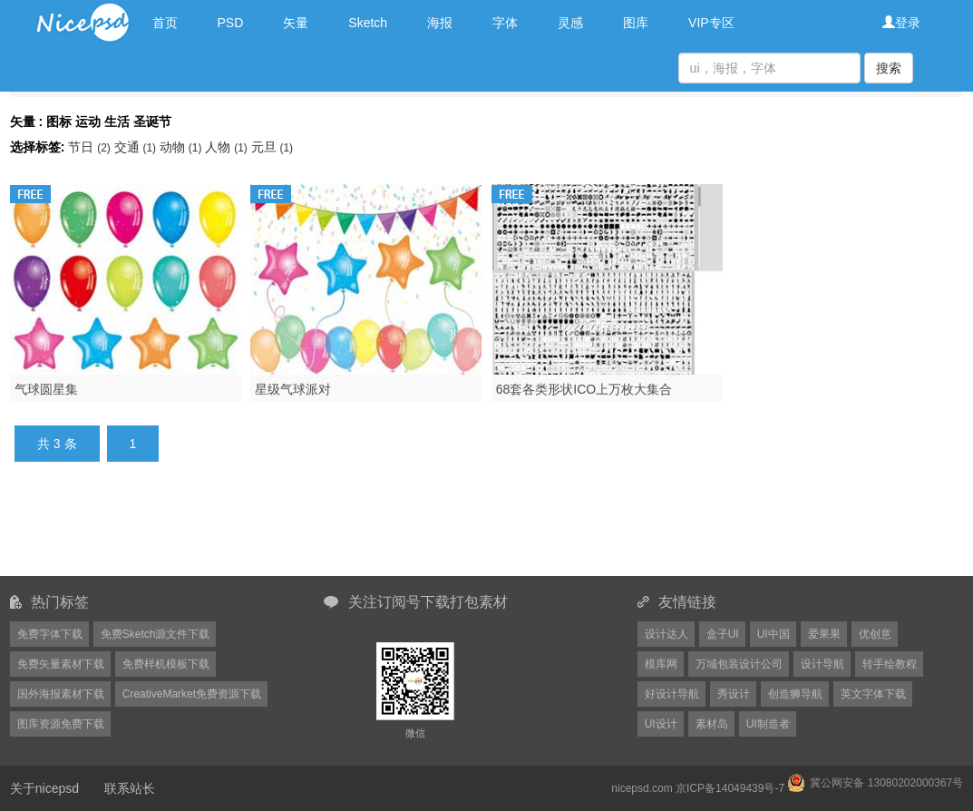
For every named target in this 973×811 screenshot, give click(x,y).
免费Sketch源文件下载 (155, 634)
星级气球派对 (293, 389)
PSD (231, 22)
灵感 (570, 22)
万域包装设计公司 (739, 664)
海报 (439, 22)
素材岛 (712, 724)
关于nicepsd (44, 788)
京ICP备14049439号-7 (730, 788)
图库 (635, 22)
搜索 (888, 68)
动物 (182, 147)
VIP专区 (711, 22)
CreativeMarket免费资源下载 (191, 694)
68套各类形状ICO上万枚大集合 (584, 389)
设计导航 (822, 664)
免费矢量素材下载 (60, 664)
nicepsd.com (641, 788)
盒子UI (722, 634)
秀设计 (733, 694)
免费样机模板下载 (165, 664)
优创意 (875, 634)
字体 (505, 22)
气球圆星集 (46, 389)
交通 (137, 147)
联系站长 (129, 788)
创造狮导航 (795, 694)
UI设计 (661, 724)
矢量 (295, 22)
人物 (227, 147)
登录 (901, 22)
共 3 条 (57, 443)
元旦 (272, 147)
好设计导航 (672, 694)
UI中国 (773, 634)
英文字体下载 (873, 694)
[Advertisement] (487, 530)
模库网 (661, 664)
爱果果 (824, 634)
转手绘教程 (889, 664)
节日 (90, 147)
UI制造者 (768, 724)
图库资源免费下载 (60, 724)
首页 (165, 22)
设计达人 (666, 634)
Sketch (367, 22)
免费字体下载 (50, 634)
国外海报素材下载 (60, 694)
